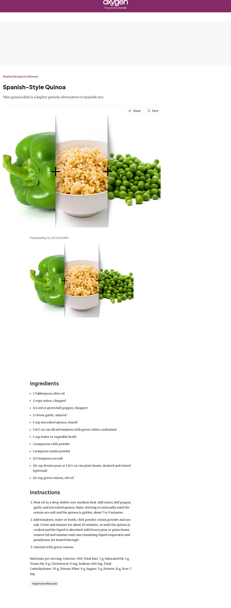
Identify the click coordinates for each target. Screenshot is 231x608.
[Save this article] (153, 110)
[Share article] (134, 111)
